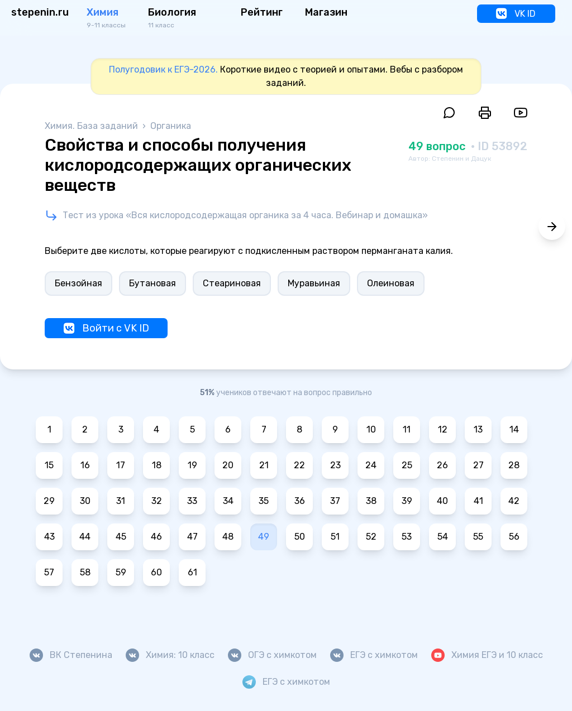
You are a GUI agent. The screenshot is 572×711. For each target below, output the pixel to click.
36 (299, 501)
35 (264, 501)
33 (192, 501)
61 (192, 572)
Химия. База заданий (92, 126)
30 (85, 501)
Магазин (326, 12)
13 (478, 429)
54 (442, 536)
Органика (170, 126)
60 (156, 572)
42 (513, 501)
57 (49, 572)
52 (371, 536)
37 (335, 501)
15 (49, 465)
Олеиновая (390, 283)
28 (513, 465)
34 (228, 501)
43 (49, 536)
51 (335, 536)
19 (192, 465)
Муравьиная (314, 283)
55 (478, 536)
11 (407, 429)
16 (85, 465)
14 (514, 429)
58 (85, 572)
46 (156, 536)
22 (299, 465)
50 (299, 536)
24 (370, 465)
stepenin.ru (40, 12)
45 (121, 536)
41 (478, 501)
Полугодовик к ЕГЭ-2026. (163, 69)
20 (227, 465)
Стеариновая (232, 283)
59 (121, 572)
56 (514, 536)
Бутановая (152, 283)
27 (478, 465)
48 (227, 536)
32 (156, 501)
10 (371, 429)
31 (120, 501)
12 (442, 429)
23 (335, 465)
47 (192, 536)
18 (156, 465)
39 (407, 501)
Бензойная (78, 283)
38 (371, 501)
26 (442, 465)
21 (264, 465)
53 (407, 536)
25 (407, 465)
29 (49, 501)
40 (442, 501)
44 (84, 536)
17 (120, 465)
